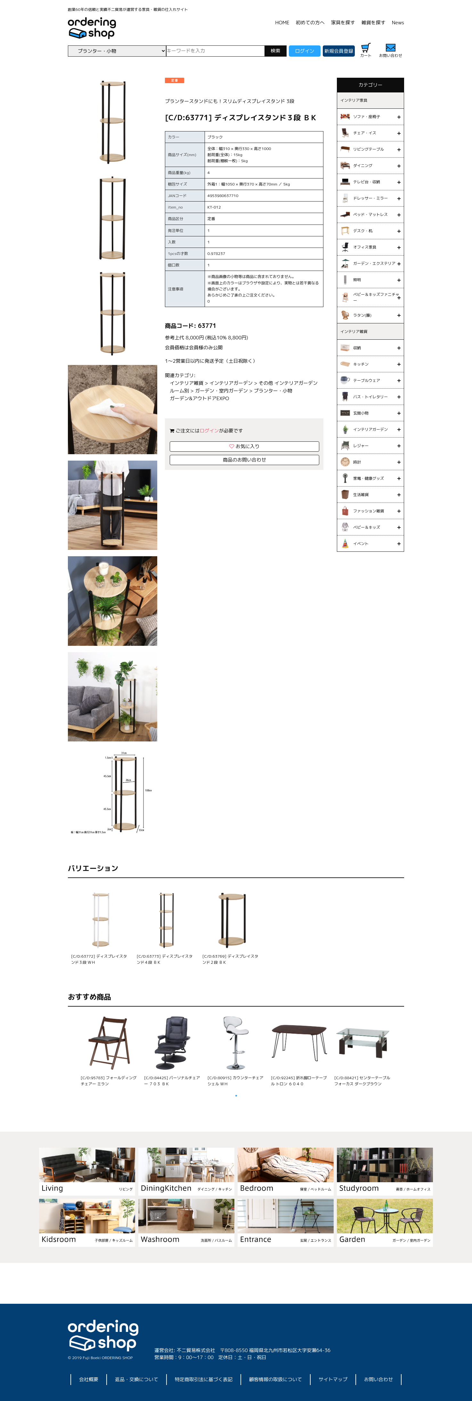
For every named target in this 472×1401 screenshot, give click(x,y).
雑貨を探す (374, 22)
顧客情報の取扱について (275, 1379)
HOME (282, 22)
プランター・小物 (273, 390)
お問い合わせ (378, 1379)
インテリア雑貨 (186, 383)
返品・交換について (136, 1379)
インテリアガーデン (231, 383)
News (398, 22)
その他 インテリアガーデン (288, 383)
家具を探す (343, 22)
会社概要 (88, 1379)
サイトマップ (333, 1379)
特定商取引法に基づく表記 (203, 1379)
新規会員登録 (338, 51)
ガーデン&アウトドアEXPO (199, 398)
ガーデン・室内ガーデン (221, 390)
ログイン (304, 51)
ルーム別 (179, 390)
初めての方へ (310, 22)
